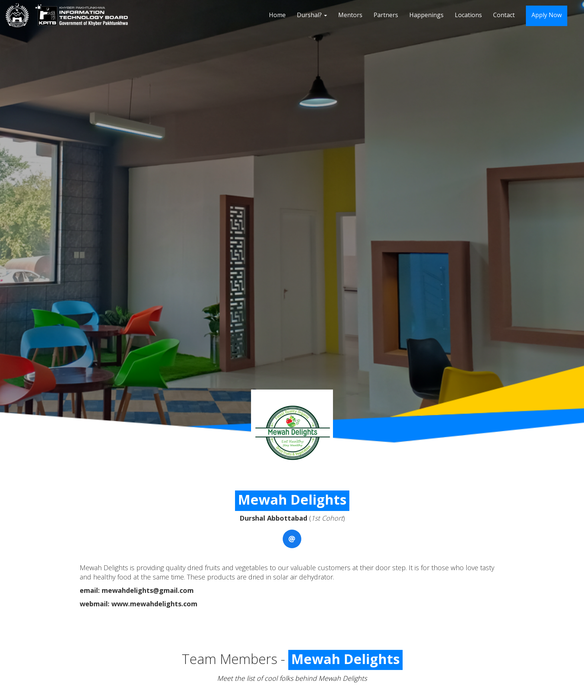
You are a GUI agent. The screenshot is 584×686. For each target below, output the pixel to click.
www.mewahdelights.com (154, 603)
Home (277, 15)
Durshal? (312, 15)
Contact (504, 15)
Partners (386, 15)
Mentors (350, 15)
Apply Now (546, 15)
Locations (468, 15)
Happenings (426, 15)
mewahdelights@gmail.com (148, 590)
